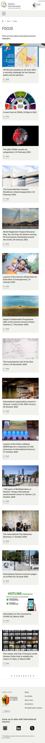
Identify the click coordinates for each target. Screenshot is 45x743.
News (8, 21)
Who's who (29, 700)
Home (3, 21)
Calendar (28, 696)
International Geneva (33, 708)
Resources (29, 704)
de (44, 1)
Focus (15, 21)
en (40, 1)
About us (7, 711)
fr (42, 1)
